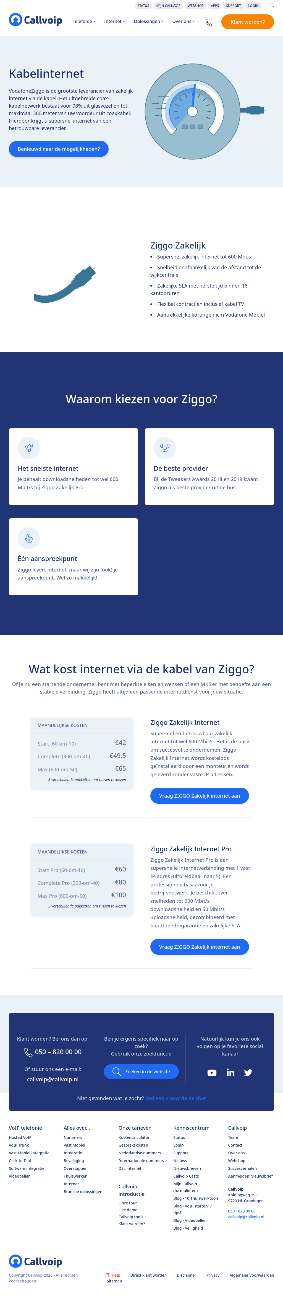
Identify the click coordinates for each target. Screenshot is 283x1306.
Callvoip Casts (186, 1176)
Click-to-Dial (20, 1160)
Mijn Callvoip (168, 5)
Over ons (183, 21)
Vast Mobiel (74, 1145)
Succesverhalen (242, 1168)
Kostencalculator (134, 1137)
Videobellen (20, 1176)
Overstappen (76, 1168)
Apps (215, 5)
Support (233, 5)
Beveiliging (74, 1160)
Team (233, 1137)
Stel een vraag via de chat (175, 1098)
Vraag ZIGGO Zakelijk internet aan (199, 795)
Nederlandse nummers (140, 1152)
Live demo (128, 1209)
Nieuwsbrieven (187, 1168)
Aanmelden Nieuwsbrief (250, 1176)
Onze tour (128, 1203)
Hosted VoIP (20, 1137)
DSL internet (130, 1168)
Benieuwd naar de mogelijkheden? (59, 149)
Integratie (73, 1152)
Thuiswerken (75, 1176)
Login (253, 5)
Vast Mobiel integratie (29, 1152)
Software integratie (26, 1168)
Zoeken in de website (141, 1071)
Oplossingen (149, 21)
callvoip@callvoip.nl (53, 1079)
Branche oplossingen (83, 1191)
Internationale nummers (141, 1160)
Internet (114, 21)
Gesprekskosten (133, 1145)
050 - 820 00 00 (242, 1211)
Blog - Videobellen (190, 1220)
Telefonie (84, 21)
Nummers (73, 1137)
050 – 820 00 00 (52, 1052)
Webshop (196, 5)
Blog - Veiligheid (188, 1228)
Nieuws (180, 1160)
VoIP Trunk (19, 1145)
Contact (235, 1145)
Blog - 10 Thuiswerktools (196, 1198)
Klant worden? (248, 22)
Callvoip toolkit (132, 1216)
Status (143, 5)
